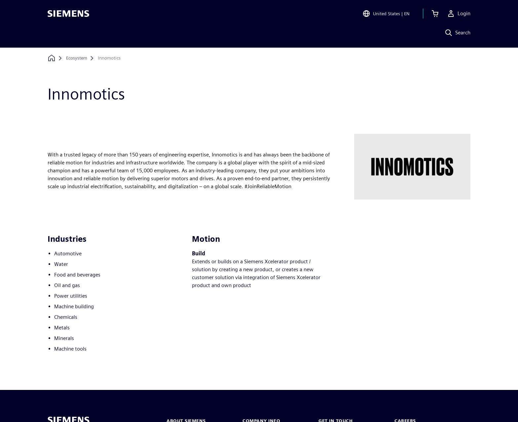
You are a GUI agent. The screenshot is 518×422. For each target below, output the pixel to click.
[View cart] (435, 14)
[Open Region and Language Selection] (386, 14)
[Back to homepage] (52, 58)
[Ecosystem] (76, 58)
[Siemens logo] (68, 14)
